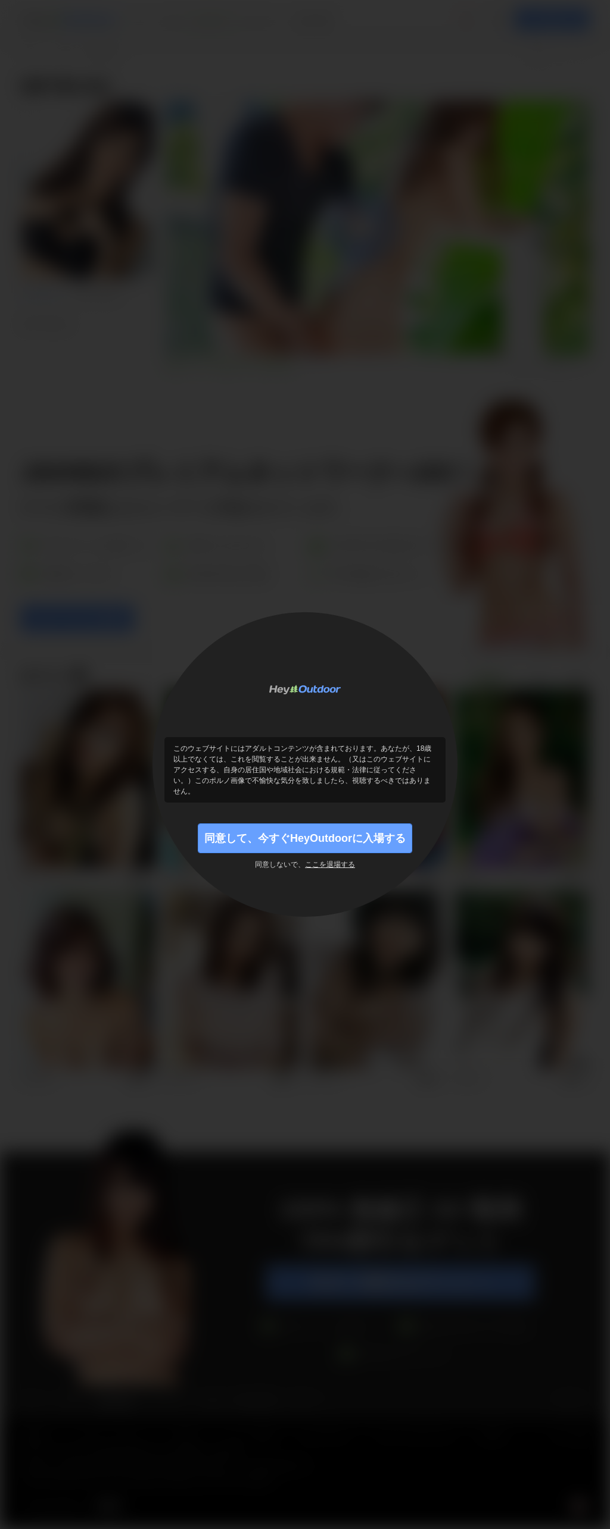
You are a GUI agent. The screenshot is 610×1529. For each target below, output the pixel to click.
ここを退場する (330, 864)
